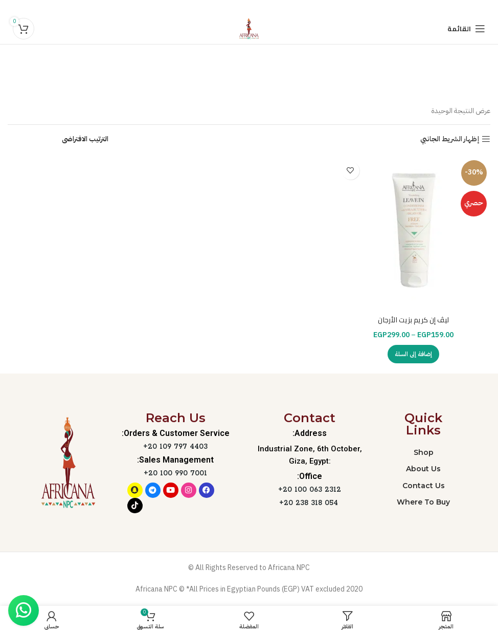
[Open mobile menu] (466, 28)
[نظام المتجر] (58, 139)
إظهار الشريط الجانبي (449, 139)
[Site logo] (249, 28)
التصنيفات (244, 83)
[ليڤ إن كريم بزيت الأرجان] (413, 234)
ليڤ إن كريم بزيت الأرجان (413, 319)
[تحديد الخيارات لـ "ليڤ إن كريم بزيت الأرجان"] (413, 354)
